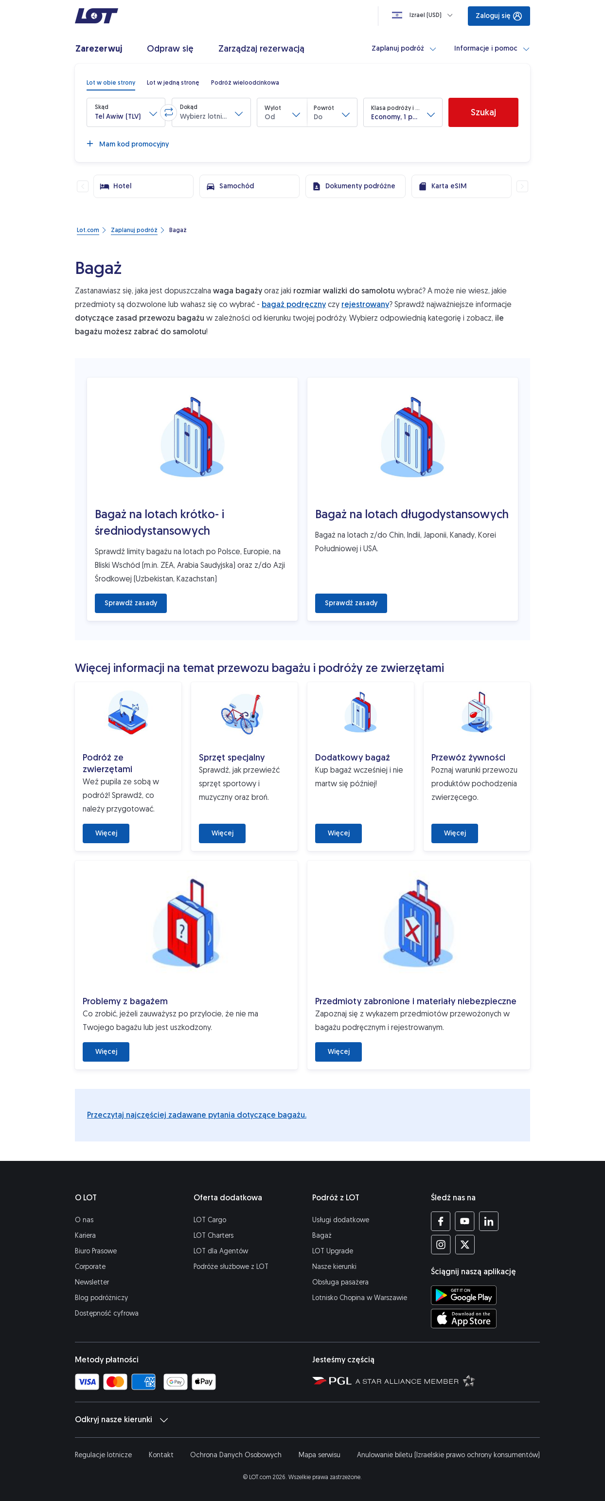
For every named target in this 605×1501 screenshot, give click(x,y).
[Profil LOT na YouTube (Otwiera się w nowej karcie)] (465, 1221)
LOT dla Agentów (221, 1251)
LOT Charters (213, 1235)
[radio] (111, 82)
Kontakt (161, 1455)
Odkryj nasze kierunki (121, 1420)
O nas (84, 1220)
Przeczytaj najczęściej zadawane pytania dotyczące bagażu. (196, 1115)
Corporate (90, 1267)
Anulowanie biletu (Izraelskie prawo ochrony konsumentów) (448, 1455)
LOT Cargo (210, 1220)
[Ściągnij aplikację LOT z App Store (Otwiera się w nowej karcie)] (464, 1318)
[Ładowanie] (424, 15)
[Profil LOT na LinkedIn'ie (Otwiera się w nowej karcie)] (488, 1221)
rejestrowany (365, 304)
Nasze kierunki (334, 1267)
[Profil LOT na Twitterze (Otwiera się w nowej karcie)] (465, 1244)
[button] (126, 112)
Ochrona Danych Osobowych (236, 1455)
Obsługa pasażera (340, 1282)
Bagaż (322, 1235)
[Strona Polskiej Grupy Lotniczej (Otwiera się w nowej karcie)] (332, 1380)
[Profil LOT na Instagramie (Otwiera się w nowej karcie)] (441, 1244)
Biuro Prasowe (96, 1251)
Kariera (85, 1235)
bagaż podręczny (294, 304)
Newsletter (92, 1282)
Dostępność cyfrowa (107, 1313)
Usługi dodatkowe (340, 1220)
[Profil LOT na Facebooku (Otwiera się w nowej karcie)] (441, 1221)
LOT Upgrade (332, 1251)
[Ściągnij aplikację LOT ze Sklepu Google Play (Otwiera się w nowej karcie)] (464, 1295)
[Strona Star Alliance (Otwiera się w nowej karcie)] (415, 1380)
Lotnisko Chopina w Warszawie (359, 1298)
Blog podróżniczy (101, 1298)
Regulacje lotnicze (103, 1455)
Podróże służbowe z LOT (231, 1267)
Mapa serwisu (319, 1455)
